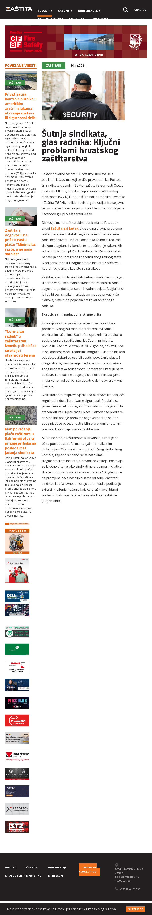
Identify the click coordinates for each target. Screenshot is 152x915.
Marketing (77, 18)
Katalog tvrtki (50, 18)
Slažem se (135, 909)
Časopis (65, 10)
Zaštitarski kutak (65, 228)
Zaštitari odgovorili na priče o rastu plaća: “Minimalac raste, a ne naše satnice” (20, 242)
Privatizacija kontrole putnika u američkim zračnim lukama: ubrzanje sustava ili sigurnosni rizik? (21, 106)
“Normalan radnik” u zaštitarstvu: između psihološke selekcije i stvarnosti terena (20, 343)
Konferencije (89, 10)
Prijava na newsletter (88, 869)
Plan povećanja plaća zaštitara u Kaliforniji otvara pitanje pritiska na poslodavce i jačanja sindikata (20, 441)
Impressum (100, 18)
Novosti (44, 10)
